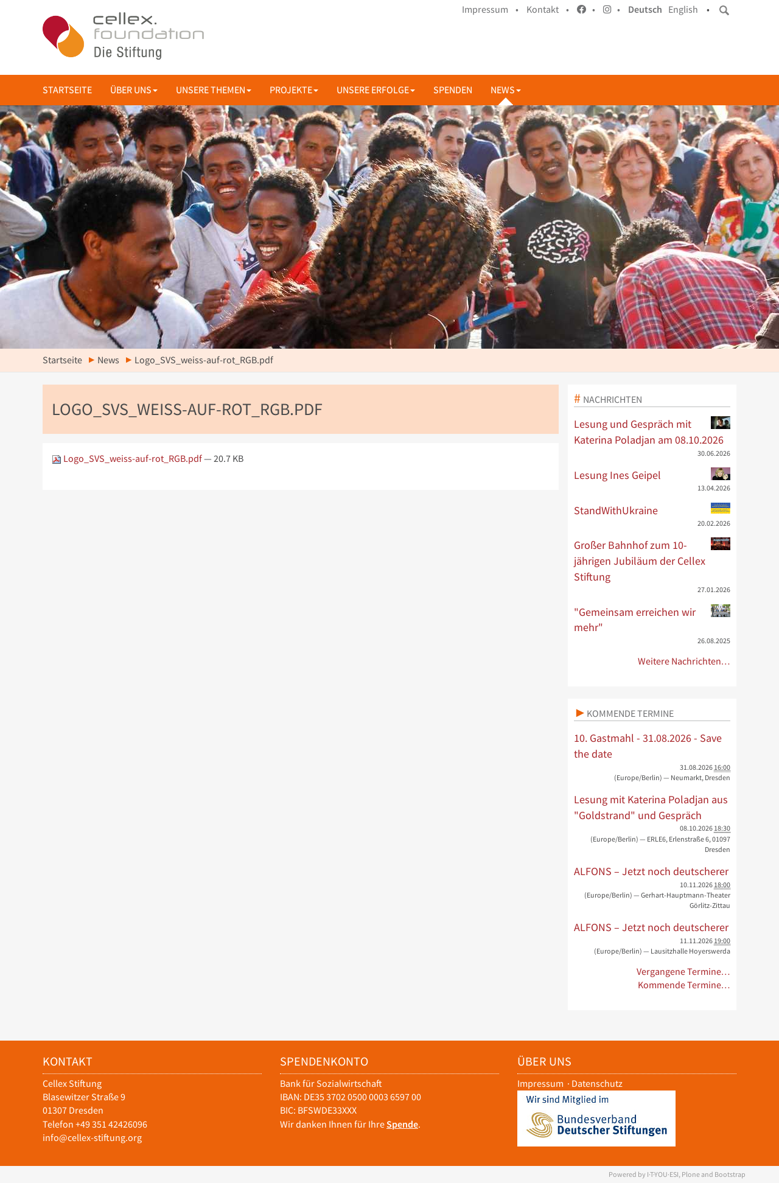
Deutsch (645, 9)
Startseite (67, 90)
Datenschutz (597, 1083)
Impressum (540, 1083)
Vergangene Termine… (684, 971)
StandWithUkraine (652, 510)
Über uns (134, 90)
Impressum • (490, 9)
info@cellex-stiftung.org (92, 1137)
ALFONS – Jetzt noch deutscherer (651, 871)
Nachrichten (612, 399)
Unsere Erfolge (376, 90)
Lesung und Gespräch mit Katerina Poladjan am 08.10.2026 (652, 431)
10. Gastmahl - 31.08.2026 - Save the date (648, 746)
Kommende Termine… (684, 985)
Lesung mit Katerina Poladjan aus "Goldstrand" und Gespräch (651, 807)
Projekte (294, 90)
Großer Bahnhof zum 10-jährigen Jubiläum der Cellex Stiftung (652, 560)
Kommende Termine (630, 713)
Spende (402, 1124)
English (683, 9)
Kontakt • (547, 9)
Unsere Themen (213, 90)
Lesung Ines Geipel (652, 474)
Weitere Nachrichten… (684, 661)
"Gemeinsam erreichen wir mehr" (652, 619)
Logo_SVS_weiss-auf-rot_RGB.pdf (128, 458)
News (506, 90)
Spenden (452, 90)
